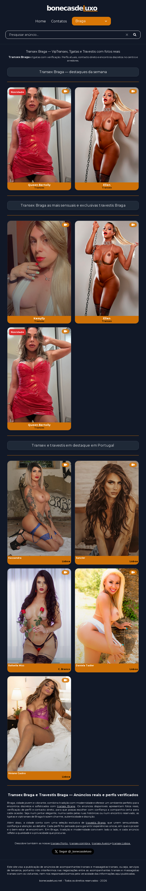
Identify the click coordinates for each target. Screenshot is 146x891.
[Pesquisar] (135, 35)
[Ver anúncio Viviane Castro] (39, 723)
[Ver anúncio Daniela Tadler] (107, 616)
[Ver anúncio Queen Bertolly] (39, 134)
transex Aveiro (101, 843)
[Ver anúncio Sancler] (107, 508)
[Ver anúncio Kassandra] (39, 508)
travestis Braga (95, 822)
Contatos (59, 21)
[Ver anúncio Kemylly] (39, 268)
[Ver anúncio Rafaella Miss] (39, 616)
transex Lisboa (121, 843)
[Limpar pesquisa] (127, 35)
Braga (91, 21)
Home (40, 21)
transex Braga (66, 806)
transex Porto (59, 843)
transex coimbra (80, 843)
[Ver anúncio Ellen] (107, 134)
